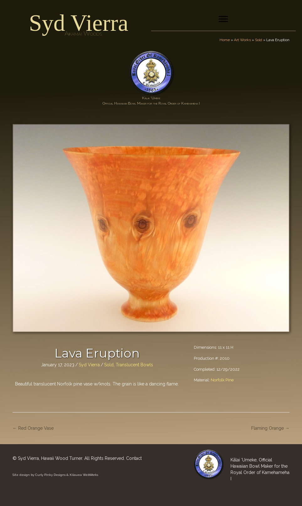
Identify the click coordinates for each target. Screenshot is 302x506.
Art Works (242, 40)
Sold (258, 40)
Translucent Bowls (134, 364)
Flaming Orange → (270, 428)
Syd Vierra (78, 23)
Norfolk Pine (222, 380)
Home (225, 40)
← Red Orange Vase (33, 428)
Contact (134, 458)
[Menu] (223, 19)
